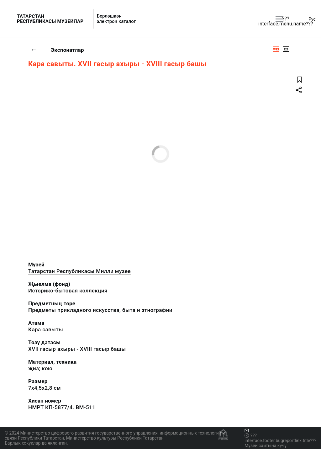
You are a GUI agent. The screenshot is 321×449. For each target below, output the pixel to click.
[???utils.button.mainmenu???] (279, 19)
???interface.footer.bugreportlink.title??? (280, 438)
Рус (312, 19)
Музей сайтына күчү (266, 445)
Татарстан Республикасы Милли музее (79, 271)
